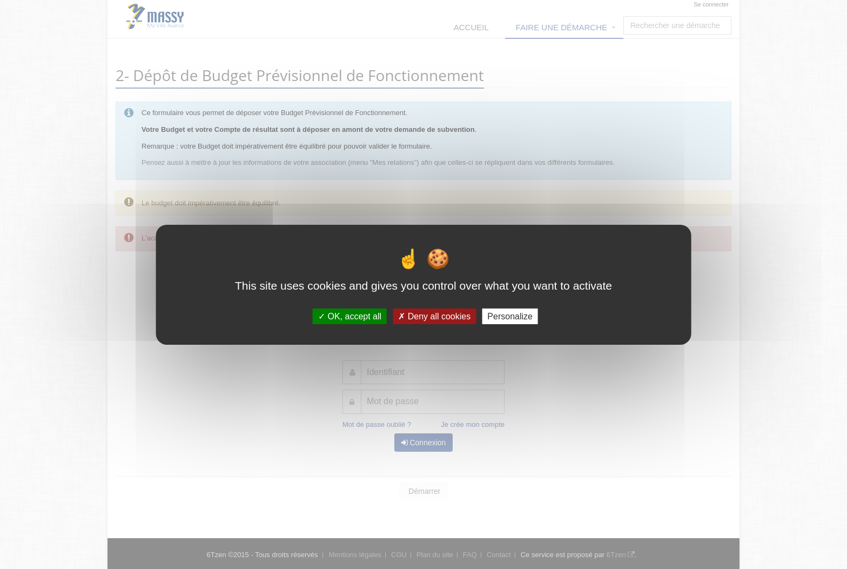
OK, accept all (349, 315)
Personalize (510, 315)
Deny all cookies (434, 315)
